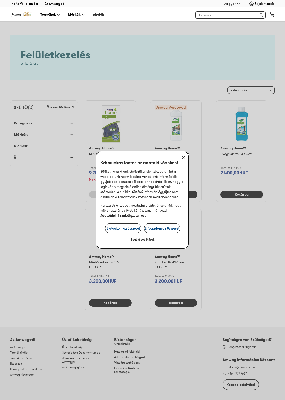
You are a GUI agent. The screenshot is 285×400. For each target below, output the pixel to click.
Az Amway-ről (55, 3)
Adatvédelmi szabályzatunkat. (123, 215)
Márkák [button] (77, 14)
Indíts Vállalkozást (24, 3)
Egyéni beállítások (142, 239)
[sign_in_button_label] (263, 3)
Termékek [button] (50, 14)
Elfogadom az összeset (162, 228)
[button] (261, 15)
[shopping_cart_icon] (272, 15)
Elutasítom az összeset (123, 228)
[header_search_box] (230, 15)
